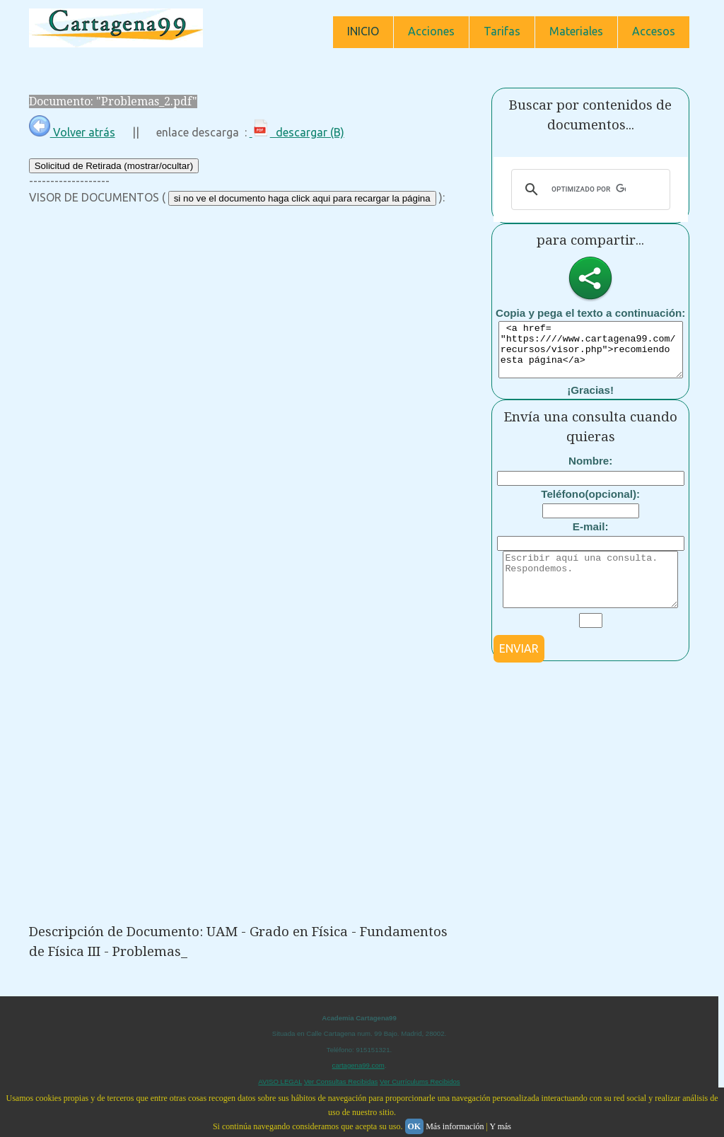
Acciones (431, 31)
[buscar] (588, 189)
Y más (500, 1126)
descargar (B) (297, 132)
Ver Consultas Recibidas (341, 1081)
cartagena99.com (358, 1065)
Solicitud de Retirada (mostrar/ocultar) (114, 166)
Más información (455, 1126)
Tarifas (502, 31)
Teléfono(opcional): (590, 504)
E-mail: (591, 537)
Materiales (576, 31)
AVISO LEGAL (280, 1081)
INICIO (363, 31)
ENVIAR (519, 669)
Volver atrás (72, 132)
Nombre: (590, 471)
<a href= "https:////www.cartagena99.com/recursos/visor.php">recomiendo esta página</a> (596, 355)
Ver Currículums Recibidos (420, 1081)
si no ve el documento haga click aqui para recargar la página (302, 198)
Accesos (653, 31)
